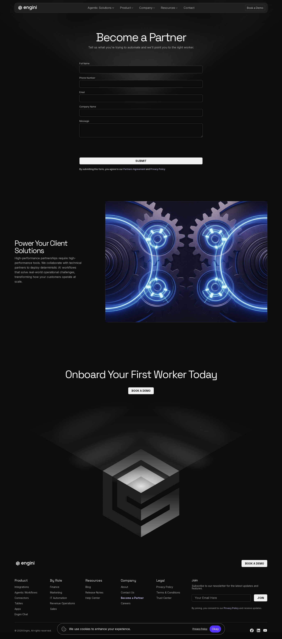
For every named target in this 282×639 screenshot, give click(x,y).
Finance (54, 586)
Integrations (22, 586)
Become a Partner (132, 597)
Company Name (87, 107)
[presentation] (106, 148)
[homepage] (27, 7)
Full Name (84, 63)
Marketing (56, 592)
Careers (126, 603)
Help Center (92, 597)
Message (84, 121)
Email (82, 92)
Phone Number (87, 78)
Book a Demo (255, 7)
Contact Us (127, 592)
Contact (189, 8)
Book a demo (141, 391)
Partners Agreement (134, 169)
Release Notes (94, 592)
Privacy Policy (157, 169)
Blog (88, 586)
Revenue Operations (62, 603)
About (124, 586)
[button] (101, 7)
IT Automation (58, 597)
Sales (53, 608)
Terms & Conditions (168, 592)
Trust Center (164, 597)
